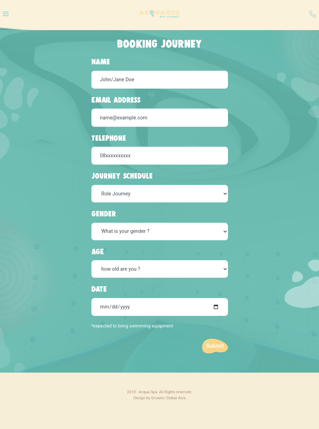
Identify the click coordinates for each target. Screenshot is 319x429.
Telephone (108, 138)
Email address (115, 99)
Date (99, 288)
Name (100, 61)
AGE (97, 251)
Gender (103, 213)
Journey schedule (122, 175)
